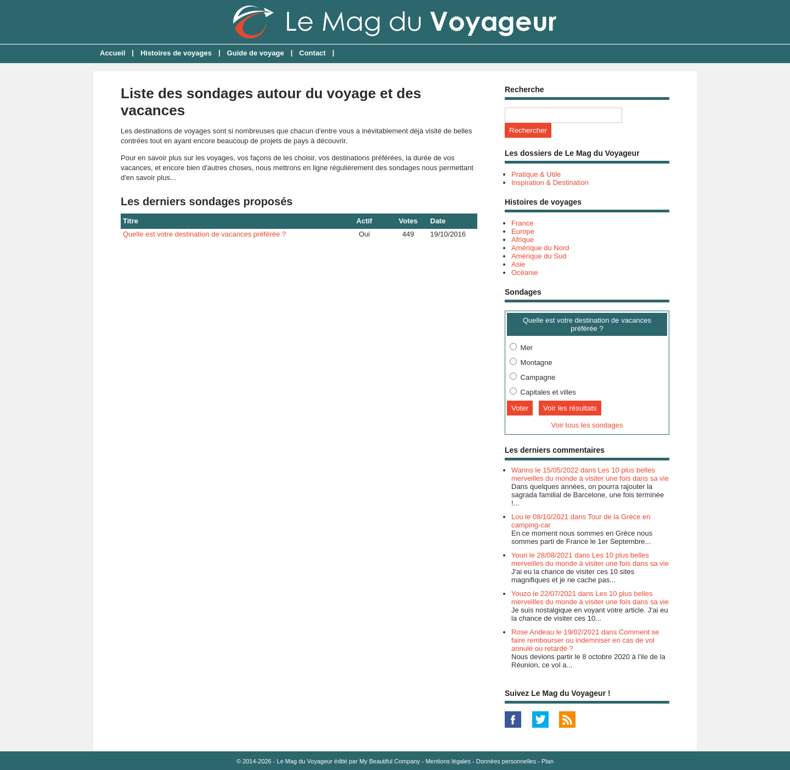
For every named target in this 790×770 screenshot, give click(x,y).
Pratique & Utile (536, 174)
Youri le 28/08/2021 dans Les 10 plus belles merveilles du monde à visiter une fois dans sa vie (590, 559)
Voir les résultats (570, 408)
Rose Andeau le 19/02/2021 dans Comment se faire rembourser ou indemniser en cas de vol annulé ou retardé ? (585, 640)
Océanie (524, 272)
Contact (312, 53)
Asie (518, 264)
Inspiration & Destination (550, 182)
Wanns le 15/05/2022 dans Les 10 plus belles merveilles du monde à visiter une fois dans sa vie (590, 474)
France (522, 223)
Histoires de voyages (176, 53)
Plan (547, 761)
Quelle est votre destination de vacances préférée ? (204, 234)
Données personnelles (506, 761)
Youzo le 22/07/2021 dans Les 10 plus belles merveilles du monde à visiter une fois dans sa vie (590, 597)
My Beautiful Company (389, 761)
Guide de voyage (255, 53)
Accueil (112, 53)
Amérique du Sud (538, 256)
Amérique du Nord (540, 248)
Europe (522, 231)
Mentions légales (448, 761)
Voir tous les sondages (587, 425)
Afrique (522, 239)
